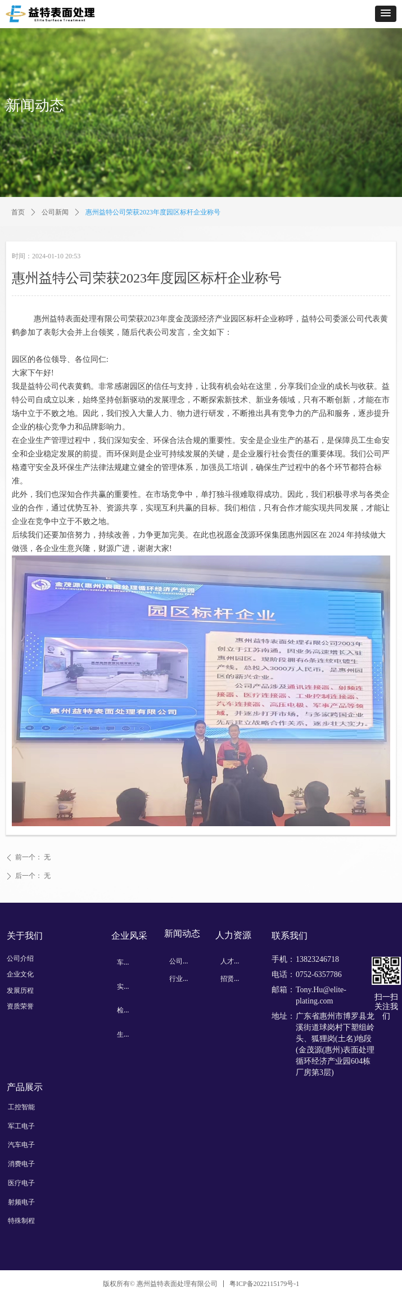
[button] (385, 14)
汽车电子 (21, 1145)
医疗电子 (21, 1183)
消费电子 (21, 1164)
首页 (18, 212)
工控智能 (21, 1107)
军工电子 (21, 1126)
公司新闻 (55, 212)
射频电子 (21, 1202)
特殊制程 (21, 1221)
